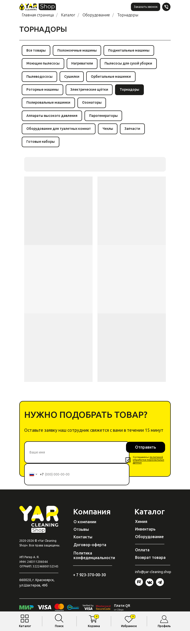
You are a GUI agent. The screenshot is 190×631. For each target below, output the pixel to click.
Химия (141, 526)
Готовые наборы (41, 146)
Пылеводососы (40, 78)
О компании (85, 526)
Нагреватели (83, 64)
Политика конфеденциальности (94, 560)
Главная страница (38, 15)
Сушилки (72, 78)
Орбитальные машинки (112, 78)
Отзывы (81, 534)
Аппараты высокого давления (52, 119)
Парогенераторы (104, 119)
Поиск (59, 626)
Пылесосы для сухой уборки (130, 64)
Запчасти (134, 132)
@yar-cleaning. (152, 576)
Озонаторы (92, 105)
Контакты (83, 541)
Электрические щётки (90, 91)
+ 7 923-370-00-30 (89, 579)
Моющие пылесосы (43, 64)
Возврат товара (150, 562)
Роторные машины (43, 91)
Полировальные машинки (49, 105)
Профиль (164, 626)
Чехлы (108, 132)
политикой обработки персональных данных (148, 464)
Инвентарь (145, 533)
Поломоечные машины (77, 51)
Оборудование (96, 15)
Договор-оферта (90, 549)
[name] (76, 457)
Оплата (142, 554)
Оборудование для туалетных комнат (59, 132)
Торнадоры (127, 15)
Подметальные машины (130, 51)
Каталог (25, 626)
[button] (145, 7)
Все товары (36, 51)
